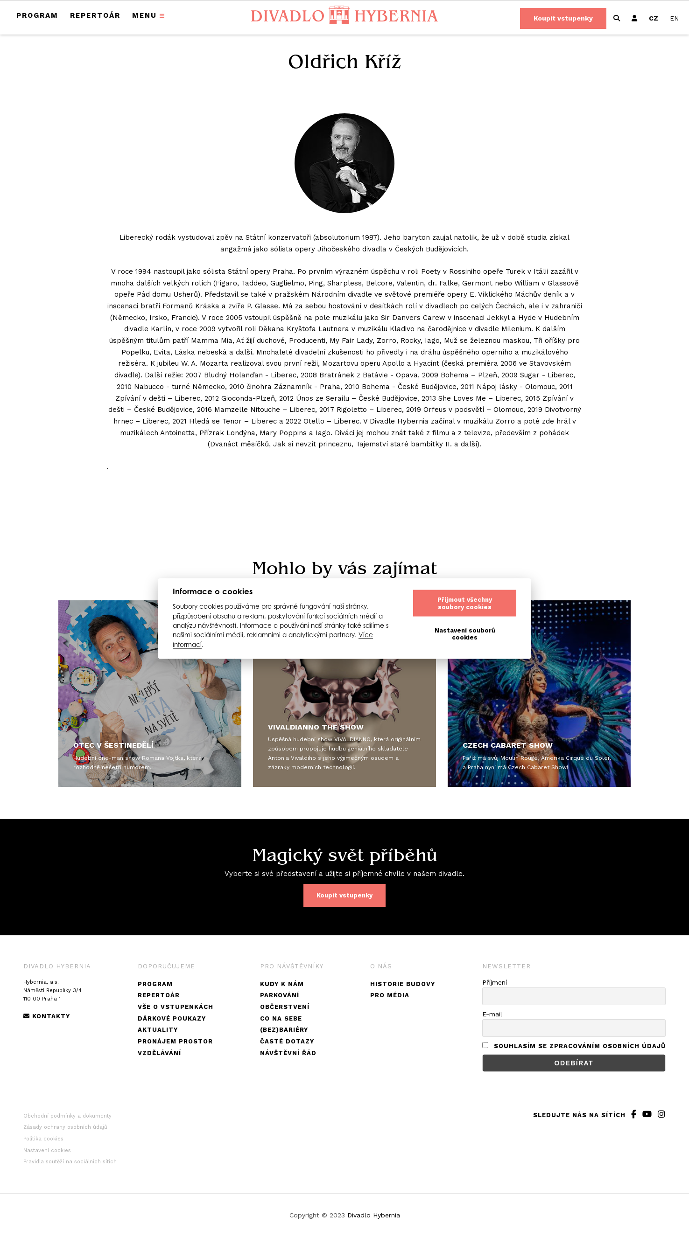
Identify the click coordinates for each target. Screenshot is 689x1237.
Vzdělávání (159, 1052)
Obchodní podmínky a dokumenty (67, 1116)
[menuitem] (653, 18)
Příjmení (494, 982)
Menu (144, 15)
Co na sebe (281, 1018)
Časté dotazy (287, 1041)
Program (37, 15)
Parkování (279, 995)
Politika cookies (43, 1139)
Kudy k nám (282, 983)
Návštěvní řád (288, 1052)
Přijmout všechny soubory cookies (464, 603)
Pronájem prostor (175, 1041)
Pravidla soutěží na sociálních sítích (70, 1162)
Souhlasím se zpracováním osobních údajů (580, 1045)
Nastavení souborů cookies (465, 633)
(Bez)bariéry (284, 1029)
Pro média (389, 995)
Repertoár (95, 15)
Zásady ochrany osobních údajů (65, 1127)
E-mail (492, 1014)
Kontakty (46, 1016)
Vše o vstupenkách (175, 1006)
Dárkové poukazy (172, 1018)
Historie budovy (402, 983)
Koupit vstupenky (563, 18)
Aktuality (158, 1029)
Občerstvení (284, 1006)
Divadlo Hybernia (373, 1215)
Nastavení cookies (47, 1150)
